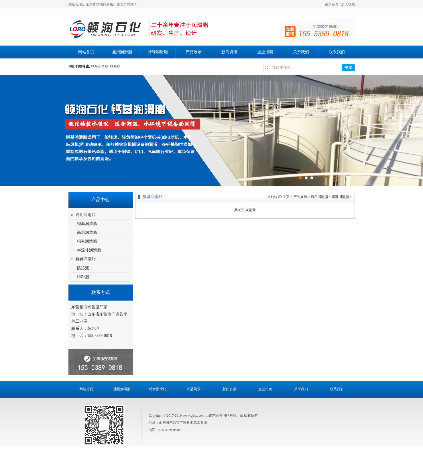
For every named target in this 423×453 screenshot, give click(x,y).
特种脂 (83, 277)
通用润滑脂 (122, 52)
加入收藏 (348, 4)
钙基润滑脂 (100, 66)
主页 (286, 197)
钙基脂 (115, 66)
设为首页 (332, 4)
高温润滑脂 (87, 232)
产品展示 (194, 52)
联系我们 (337, 52)
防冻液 (83, 268)
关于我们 (301, 52)
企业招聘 (265, 52)
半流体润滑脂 (89, 250)
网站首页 (86, 52)
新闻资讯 (229, 52)
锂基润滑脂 (87, 223)
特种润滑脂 (158, 52)
